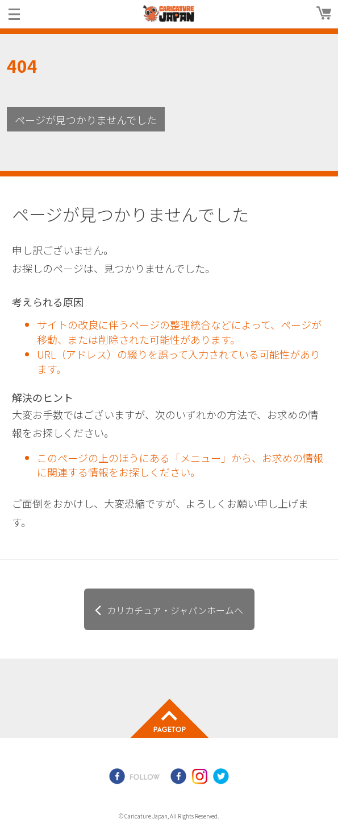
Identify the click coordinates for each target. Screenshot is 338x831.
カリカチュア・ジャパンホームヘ (175, 610)
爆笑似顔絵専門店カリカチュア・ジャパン (169, 13)
